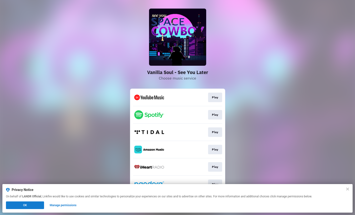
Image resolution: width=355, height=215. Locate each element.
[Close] (347, 189)
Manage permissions (63, 205)
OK (25, 205)
